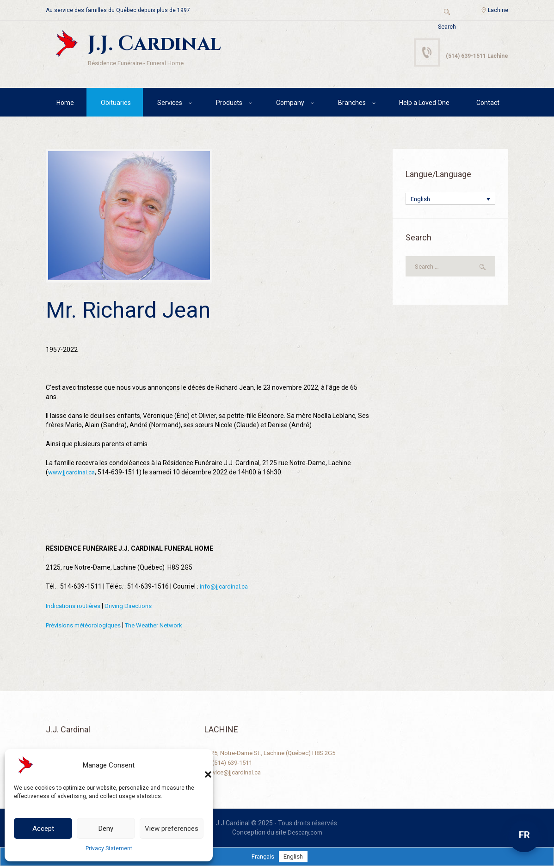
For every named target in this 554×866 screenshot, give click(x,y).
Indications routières (75, 606)
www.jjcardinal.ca (73, 474)
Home (65, 104)
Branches (352, 104)
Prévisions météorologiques (86, 625)
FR (524, 835)
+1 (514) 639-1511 (231, 762)
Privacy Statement (109, 848)
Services (169, 104)
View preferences (171, 828)
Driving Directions (134, 606)
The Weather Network (163, 625)
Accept (43, 828)
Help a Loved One (424, 104)
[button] (198, 765)
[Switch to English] (294, 856)
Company (290, 104)
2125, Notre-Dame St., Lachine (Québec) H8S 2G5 (276, 752)
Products (229, 104)
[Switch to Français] (262, 856)
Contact (487, 104)
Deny (105, 828)
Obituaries (116, 104)
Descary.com (305, 832)
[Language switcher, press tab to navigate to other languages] (450, 201)
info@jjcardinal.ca (226, 587)
